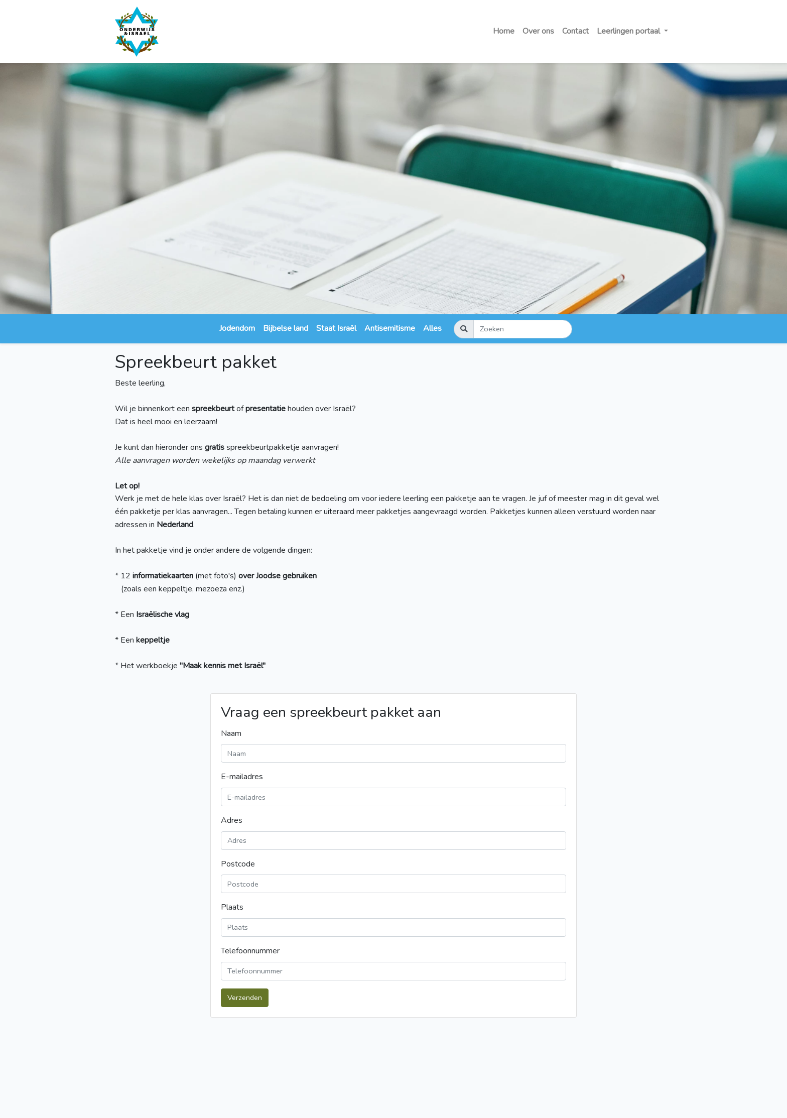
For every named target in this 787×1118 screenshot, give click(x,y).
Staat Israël (336, 328)
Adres (231, 820)
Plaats (232, 907)
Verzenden (244, 997)
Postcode (238, 863)
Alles (432, 328)
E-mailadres (242, 776)
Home (503, 31)
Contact (575, 31)
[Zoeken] (522, 329)
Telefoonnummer (250, 950)
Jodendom (237, 328)
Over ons (538, 31)
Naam (231, 733)
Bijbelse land (285, 328)
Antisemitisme (389, 328)
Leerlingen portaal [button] (629, 31)
